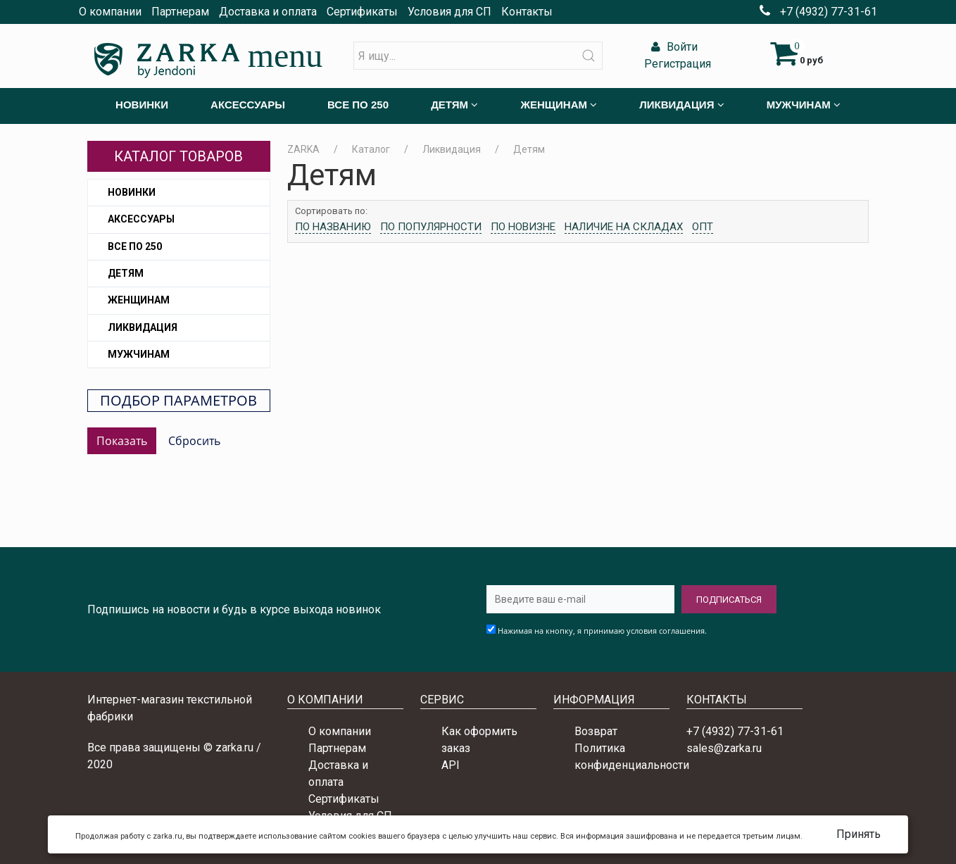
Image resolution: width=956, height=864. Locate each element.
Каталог (371, 149)
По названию (333, 226)
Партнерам (180, 11)
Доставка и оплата (268, 11)
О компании (110, 11)
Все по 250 (135, 246)
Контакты (527, 11)
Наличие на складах (624, 226)
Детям (126, 273)
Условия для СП (449, 11)
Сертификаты (362, 11)
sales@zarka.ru (724, 748)
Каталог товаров (178, 156)
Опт (702, 226)
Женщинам (139, 300)
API (450, 765)
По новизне (523, 226)
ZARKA (303, 149)
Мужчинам (139, 354)
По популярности (431, 226)
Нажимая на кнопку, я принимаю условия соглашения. (602, 630)
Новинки (132, 192)
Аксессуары (141, 219)
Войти (673, 47)
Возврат (595, 731)
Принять (858, 834)
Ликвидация (142, 327)
